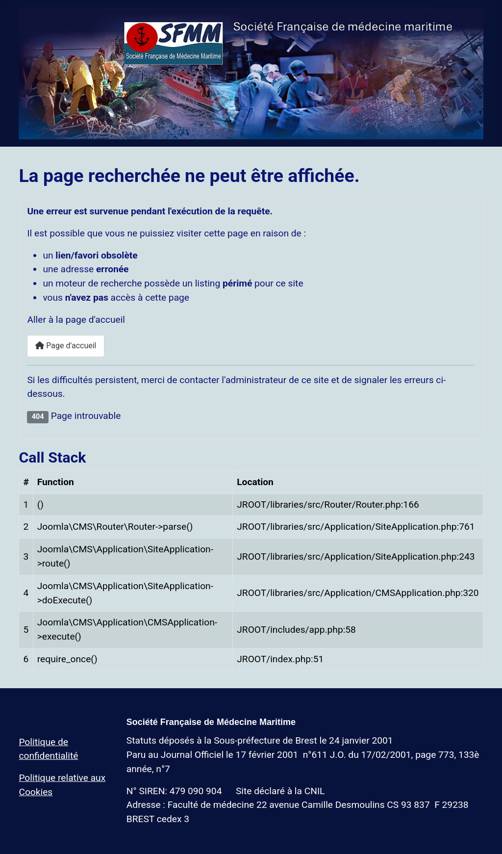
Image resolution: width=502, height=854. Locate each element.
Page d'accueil (65, 345)
